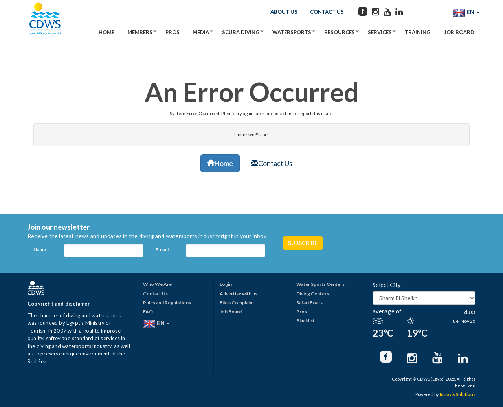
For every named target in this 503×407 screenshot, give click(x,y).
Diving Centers (312, 294)
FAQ (148, 312)
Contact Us (327, 12)
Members (139, 32)
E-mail (162, 249)
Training (417, 32)
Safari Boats (309, 303)
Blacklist (305, 321)
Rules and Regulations (167, 303)
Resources (339, 32)
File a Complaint (237, 303)
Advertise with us (238, 294)
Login (226, 284)
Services (380, 32)
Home (106, 32)
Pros (172, 32)
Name (39, 249)
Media (201, 32)
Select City (387, 284)
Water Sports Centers (320, 284)
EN (466, 12)
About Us (283, 12)
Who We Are (157, 284)
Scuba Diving (240, 32)
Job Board (459, 32)
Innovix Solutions (457, 394)
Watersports (291, 32)
